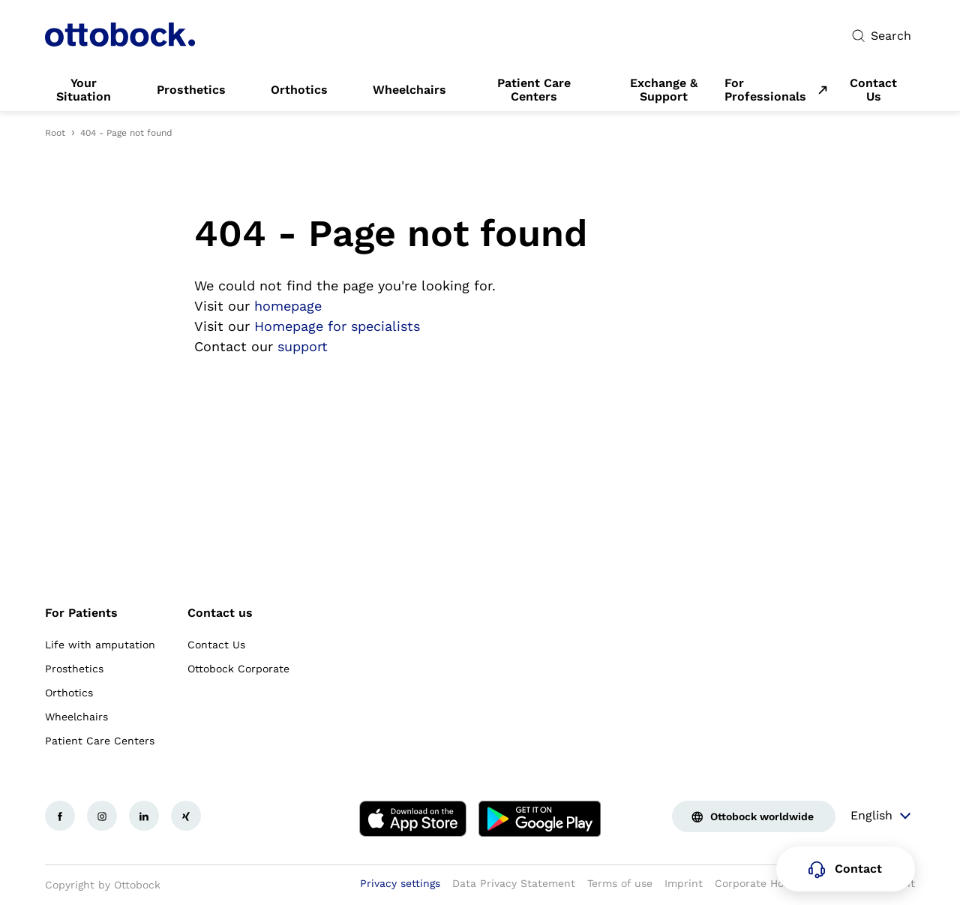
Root (55, 133)
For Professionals (765, 90)
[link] (84, 90)
